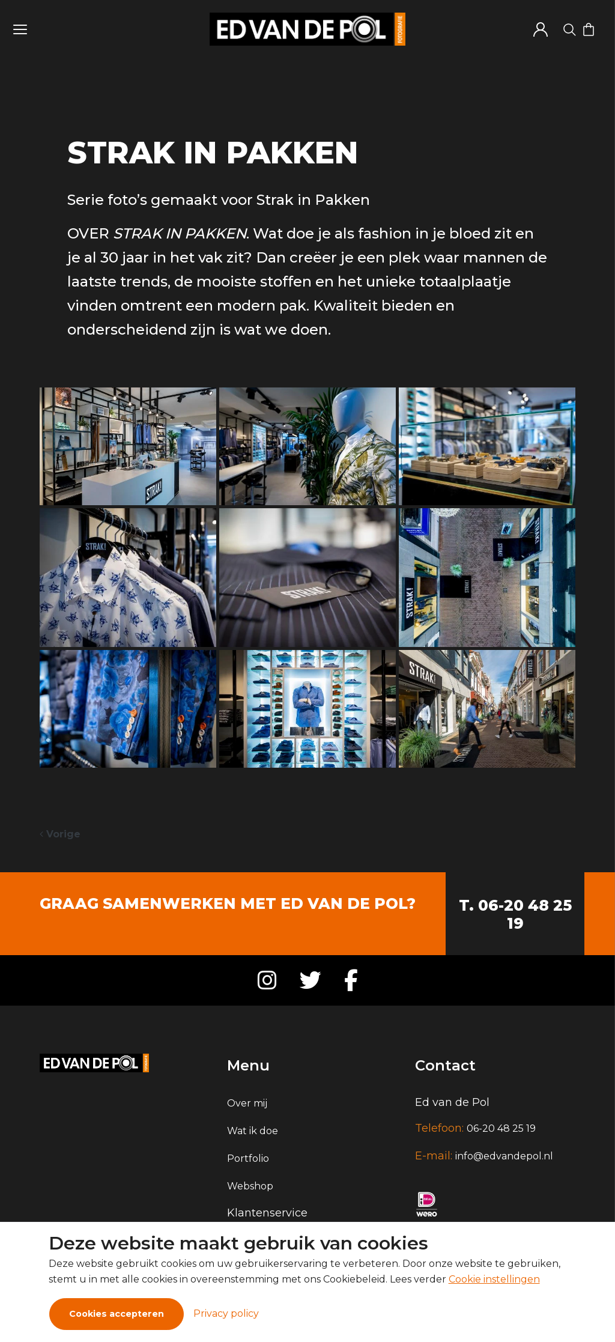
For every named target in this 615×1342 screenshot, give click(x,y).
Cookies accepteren (116, 1313)
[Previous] (60, 834)
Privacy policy (226, 1313)
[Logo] (307, 29)
